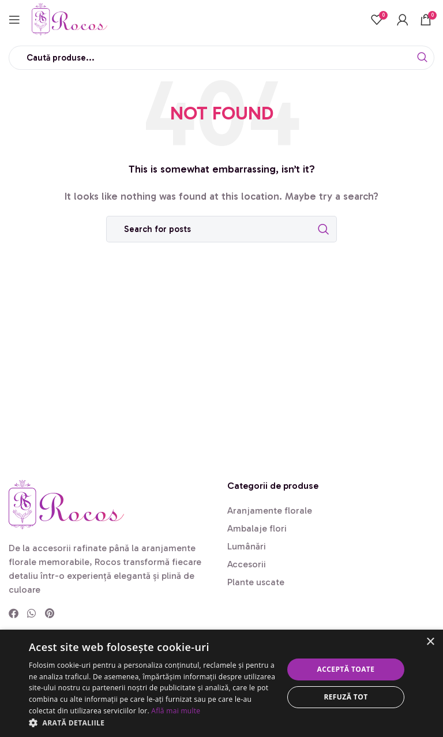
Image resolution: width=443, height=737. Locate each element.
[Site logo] (69, 18)
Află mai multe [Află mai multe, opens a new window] (175, 711)
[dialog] (221, 683)
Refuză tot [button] (345, 697)
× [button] (430, 642)
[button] (152, 722)
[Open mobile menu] (14, 19)
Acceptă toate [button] (346, 669)
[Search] (221, 58)
